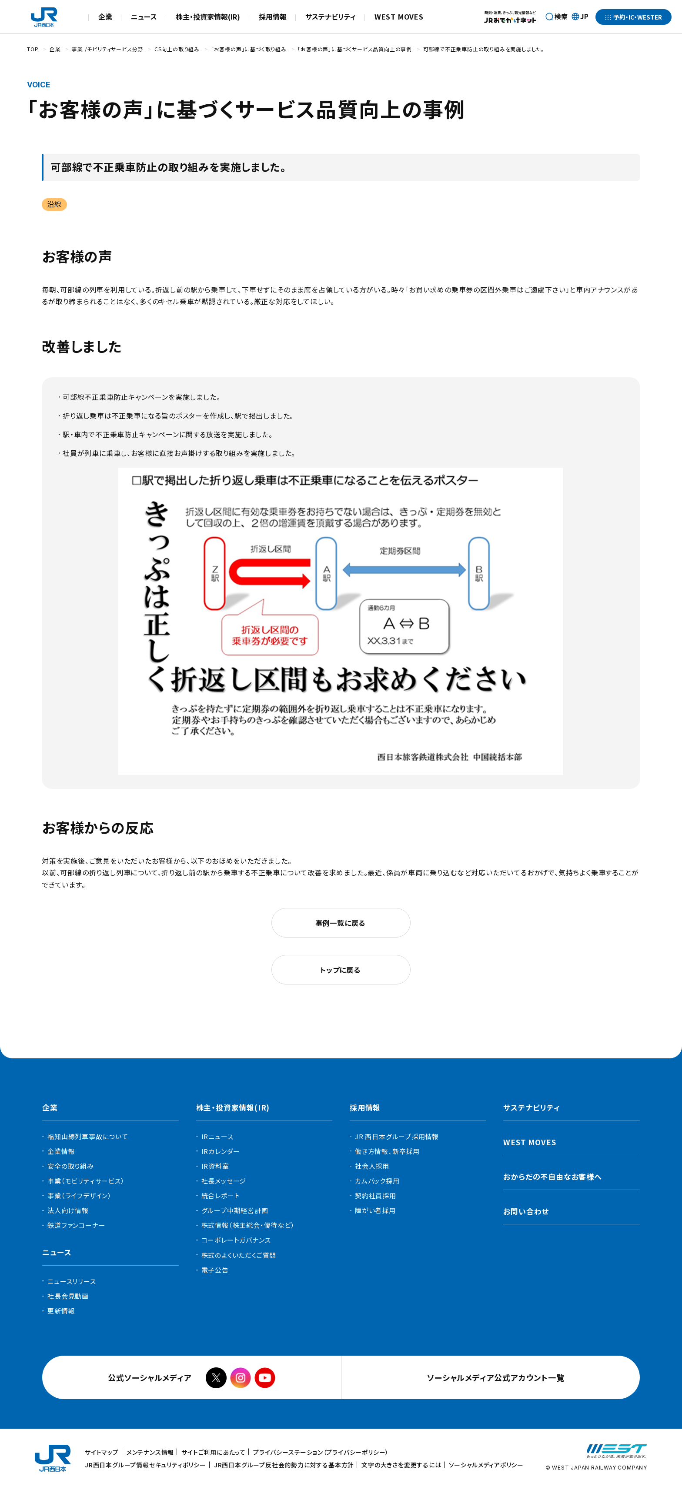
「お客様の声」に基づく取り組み (249, 49)
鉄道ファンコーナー (76, 1225)
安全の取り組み (70, 1165)
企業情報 (61, 1151)
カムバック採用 (377, 1180)
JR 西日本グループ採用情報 (397, 1136)
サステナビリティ (330, 16)
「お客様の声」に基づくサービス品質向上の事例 (355, 49)
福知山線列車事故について (87, 1136)
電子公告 (215, 1269)
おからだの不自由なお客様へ (552, 1176)
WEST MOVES (399, 16)
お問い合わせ (526, 1211)
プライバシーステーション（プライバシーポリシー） (321, 1452)
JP (579, 17)
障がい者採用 (375, 1210)
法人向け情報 (68, 1210)
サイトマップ (102, 1452)
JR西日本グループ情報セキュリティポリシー (145, 1464)
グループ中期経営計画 (234, 1210)
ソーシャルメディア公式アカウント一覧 (497, 1377)
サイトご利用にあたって (213, 1452)
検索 (561, 16)
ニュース (144, 16)
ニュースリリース (71, 1281)
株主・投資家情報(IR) (208, 16)
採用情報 (273, 16)
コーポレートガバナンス (236, 1239)
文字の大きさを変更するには (401, 1464)
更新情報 (61, 1310)
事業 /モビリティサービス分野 (107, 49)
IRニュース (217, 1136)
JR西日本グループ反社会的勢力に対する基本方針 (284, 1464)
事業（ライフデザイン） (79, 1195)
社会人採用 (372, 1165)
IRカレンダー (221, 1151)
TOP (32, 49)
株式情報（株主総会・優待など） (248, 1225)
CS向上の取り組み (177, 49)
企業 (105, 16)
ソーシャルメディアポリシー (486, 1464)
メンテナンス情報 (150, 1452)
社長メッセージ (224, 1180)
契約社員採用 (375, 1195)
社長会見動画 (68, 1295)
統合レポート (220, 1195)
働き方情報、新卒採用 (387, 1151)
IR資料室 (215, 1165)
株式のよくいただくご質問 (239, 1255)
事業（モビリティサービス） (85, 1180)
